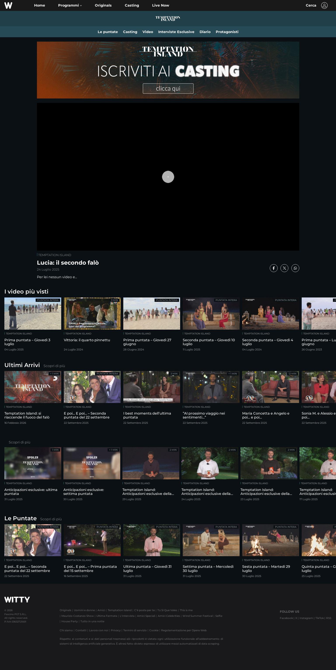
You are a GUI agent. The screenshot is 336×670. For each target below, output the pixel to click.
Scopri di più (54, 366)
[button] (70, 5)
